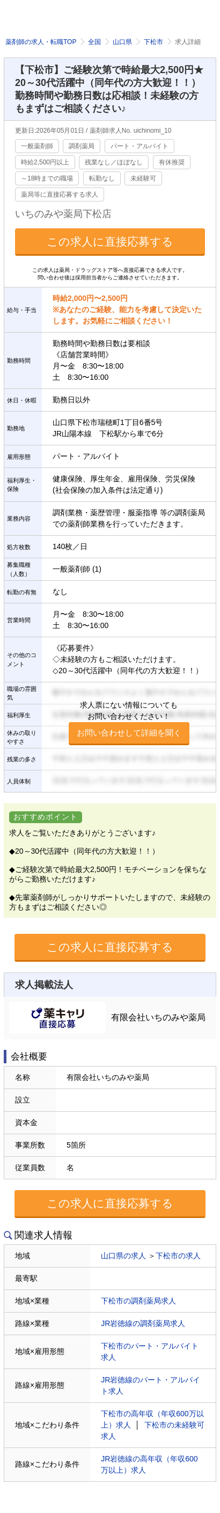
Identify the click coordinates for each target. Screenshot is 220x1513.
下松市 (153, 42)
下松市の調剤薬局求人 (138, 1300)
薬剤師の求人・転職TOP (40, 42)
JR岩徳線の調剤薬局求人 (143, 1323)
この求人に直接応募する (110, 241)
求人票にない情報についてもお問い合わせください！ (129, 723)
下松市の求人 (178, 1255)
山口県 (122, 42)
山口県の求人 (123, 1255)
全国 (94, 42)
